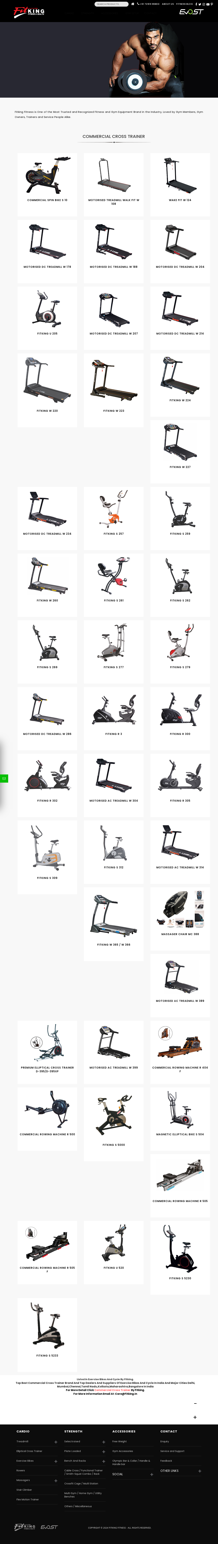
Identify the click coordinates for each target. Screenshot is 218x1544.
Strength (88, 13)
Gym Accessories (122, 1451)
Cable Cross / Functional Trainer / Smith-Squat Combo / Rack (83, 1472)
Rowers (21, 1470)
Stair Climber (24, 1490)
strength (73, 1431)
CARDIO (23, 1431)
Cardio (70, 13)
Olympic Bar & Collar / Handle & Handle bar (131, 1462)
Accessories (110, 13)
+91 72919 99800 (150, 4)
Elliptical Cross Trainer (29, 1451)
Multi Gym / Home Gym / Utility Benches (83, 1495)
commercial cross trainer (112, 1390)
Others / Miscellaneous (78, 1506)
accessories (124, 1431)
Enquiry (164, 1441)
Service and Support (172, 1451)
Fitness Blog (184, 4)
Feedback (166, 1460)
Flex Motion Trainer (28, 1499)
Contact (151, 13)
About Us (168, 4)
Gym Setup (132, 13)
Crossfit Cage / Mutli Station (81, 1483)
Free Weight (119, 1441)
